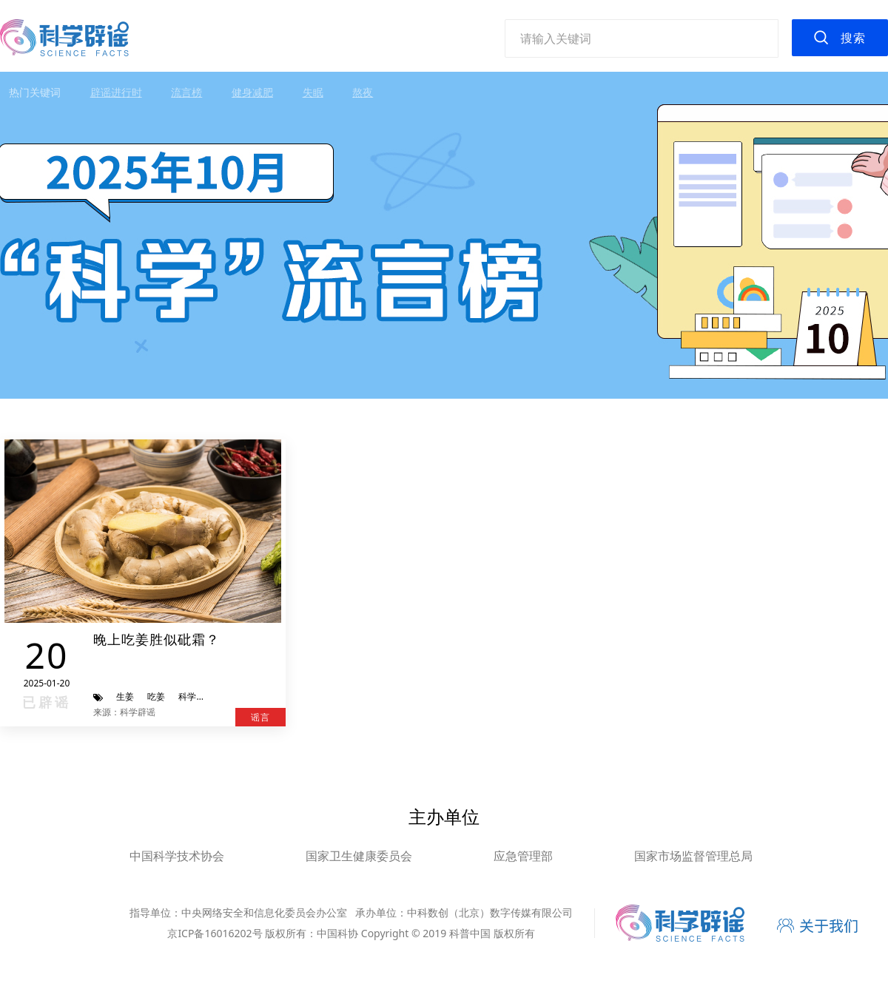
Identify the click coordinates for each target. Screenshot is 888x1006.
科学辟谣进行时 (209, 696)
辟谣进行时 (116, 92)
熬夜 (362, 92)
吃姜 (156, 696)
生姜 (125, 696)
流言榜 (186, 92)
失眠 (313, 92)
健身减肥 (252, 92)
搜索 (853, 38)
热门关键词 (35, 92)
